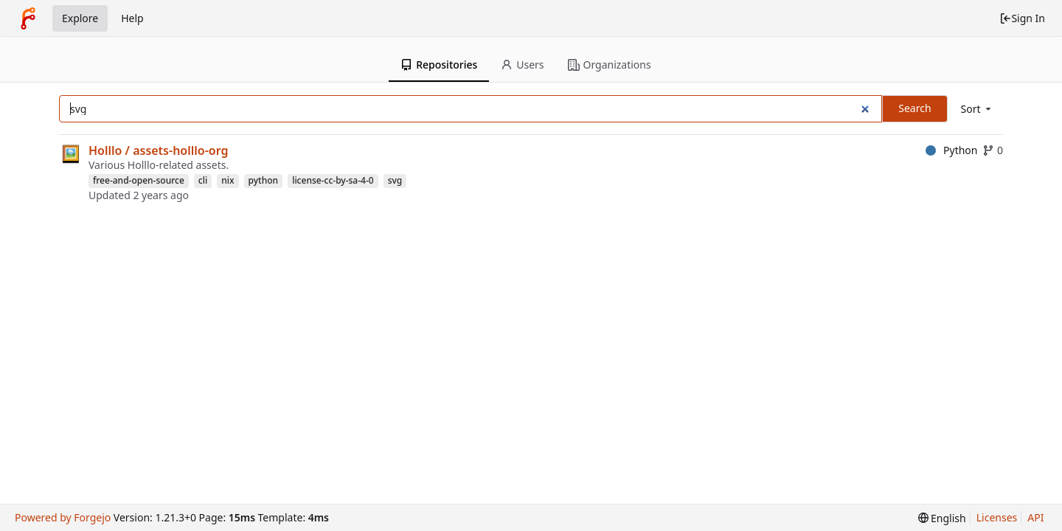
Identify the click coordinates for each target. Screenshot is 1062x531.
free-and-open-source (138, 180)
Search (914, 108)
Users (522, 65)
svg (395, 180)
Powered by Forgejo (63, 517)
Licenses (997, 517)
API (1035, 517)
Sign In (1022, 18)
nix (227, 180)
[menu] (977, 109)
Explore (80, 18)
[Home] (28, 18)
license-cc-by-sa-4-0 (333, 180)
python (264, 180)
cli (202, 180)
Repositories (438, 65)
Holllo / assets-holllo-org (158, 150)
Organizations (609, 65)
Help (132, 18)
